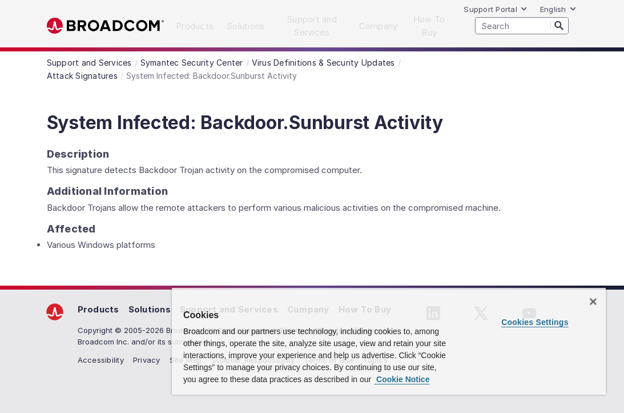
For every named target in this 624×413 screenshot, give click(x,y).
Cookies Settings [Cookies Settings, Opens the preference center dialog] (535, 322)
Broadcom (105, 26)
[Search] (559, 25)
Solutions (149, 309)
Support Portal (496, 9)
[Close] (593, 301)
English (558, 9)
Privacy (146, 359)
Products (98, 309)
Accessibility (101, 359)
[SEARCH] (522, 26)
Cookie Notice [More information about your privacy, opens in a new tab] (401, 379)
